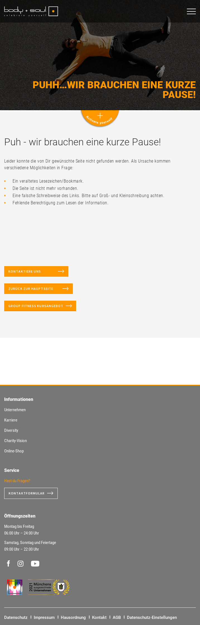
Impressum (44, 617)
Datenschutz (16, 617)
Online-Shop (14, 451)
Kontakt (99, 617)
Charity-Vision (15, 440)
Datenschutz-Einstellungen (152, 617)
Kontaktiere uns (32, 271)
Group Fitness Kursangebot (36, 306)
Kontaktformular (27, 493)
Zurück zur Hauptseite (34, 288)
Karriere (10, 420)
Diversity (11, 430)
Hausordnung (73, 617)
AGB (117, 617)
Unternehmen (15, 409)
